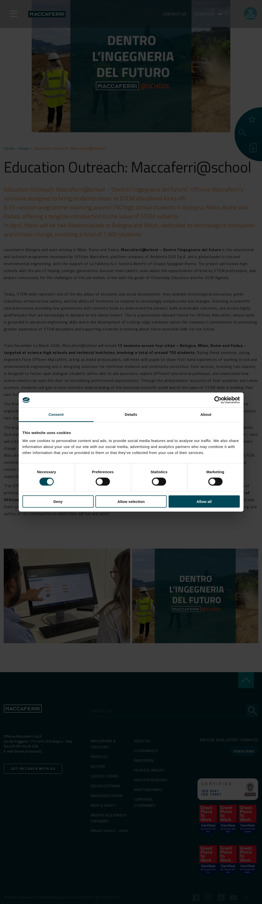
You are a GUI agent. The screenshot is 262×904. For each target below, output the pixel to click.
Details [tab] (131, 414)
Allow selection (131, 501)
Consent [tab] (56, 414)
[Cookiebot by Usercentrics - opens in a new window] (218, 400)
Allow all (204, 501)
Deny (58, 501)
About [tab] (206, 414)
